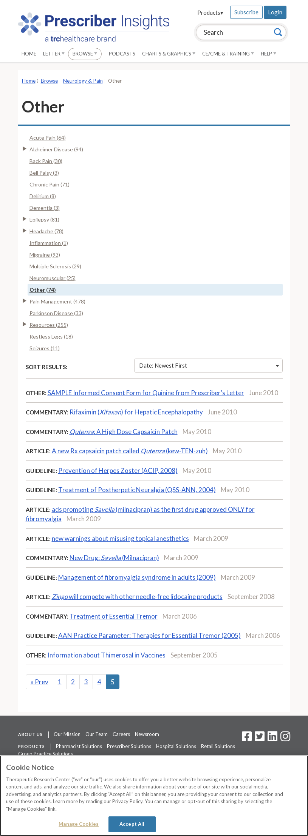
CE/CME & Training (228, 54)
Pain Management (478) (57, 301)
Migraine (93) (44, 254)
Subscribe (246, 12)
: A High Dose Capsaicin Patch (124, 432)
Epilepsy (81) (44, 219)
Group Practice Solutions (45, 754)
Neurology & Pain (83, 81)
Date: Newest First (209, 365)
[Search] (278, 32)
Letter (54, 54)
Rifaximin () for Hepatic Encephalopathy (136, 412)
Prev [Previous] (39, 682)
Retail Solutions (218, 746)
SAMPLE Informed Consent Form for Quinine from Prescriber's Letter (146, 393)
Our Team (96, 734)
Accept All (131, 824)
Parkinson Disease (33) (56, 313)
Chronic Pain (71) (49, 184)
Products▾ (210, 12)
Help (268, 54)
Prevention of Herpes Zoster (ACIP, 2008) (118, 470)
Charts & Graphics (168, 54)
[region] (154, 795)
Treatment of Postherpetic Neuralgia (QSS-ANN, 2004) (137, 490)
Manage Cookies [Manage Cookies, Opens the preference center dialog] (79, 824)
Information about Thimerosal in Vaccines (107, 655)
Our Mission (67, 734)
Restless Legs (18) (51, 336)
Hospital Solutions (176, 746)
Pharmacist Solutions (79, 746)
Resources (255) (48, 325)
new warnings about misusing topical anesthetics (120, 538)
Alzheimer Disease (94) (56, 149)
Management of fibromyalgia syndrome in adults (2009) (137, 577)
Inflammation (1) (48, 243)
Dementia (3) (44, 208)
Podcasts (122, 54)
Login (275, 12)
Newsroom (147, 734)
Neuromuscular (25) (52, 278)
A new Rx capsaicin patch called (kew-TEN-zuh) (130, 451)
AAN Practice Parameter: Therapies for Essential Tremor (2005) (149, 635)
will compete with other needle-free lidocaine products (137, 596)
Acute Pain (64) (47, 137)
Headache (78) (46, 231)
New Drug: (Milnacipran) (114, 558)
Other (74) (42, 289)
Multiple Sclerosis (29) (55, 266)
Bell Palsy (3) (44, 172)
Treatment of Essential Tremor (114, 616)
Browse (85, 54)
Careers (121, 734)
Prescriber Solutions (129, 746)
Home (29, 54)
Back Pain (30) (45, 161)
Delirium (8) (42, 196)
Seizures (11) (44, 348)
